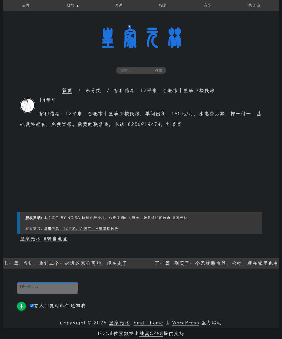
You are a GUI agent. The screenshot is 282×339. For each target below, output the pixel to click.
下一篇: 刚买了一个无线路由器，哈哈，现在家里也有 (216, 263)
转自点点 (57, 239)
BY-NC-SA (70, 218)
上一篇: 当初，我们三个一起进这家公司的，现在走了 (65, 263)
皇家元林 (141, 38)
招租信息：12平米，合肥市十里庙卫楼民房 (81, 228)
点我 (158, 71)
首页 (67, 90)
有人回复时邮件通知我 (58, 305)
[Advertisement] (141, 173)
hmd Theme (148, 323)
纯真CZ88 (151, 333)
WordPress (185, 323)
